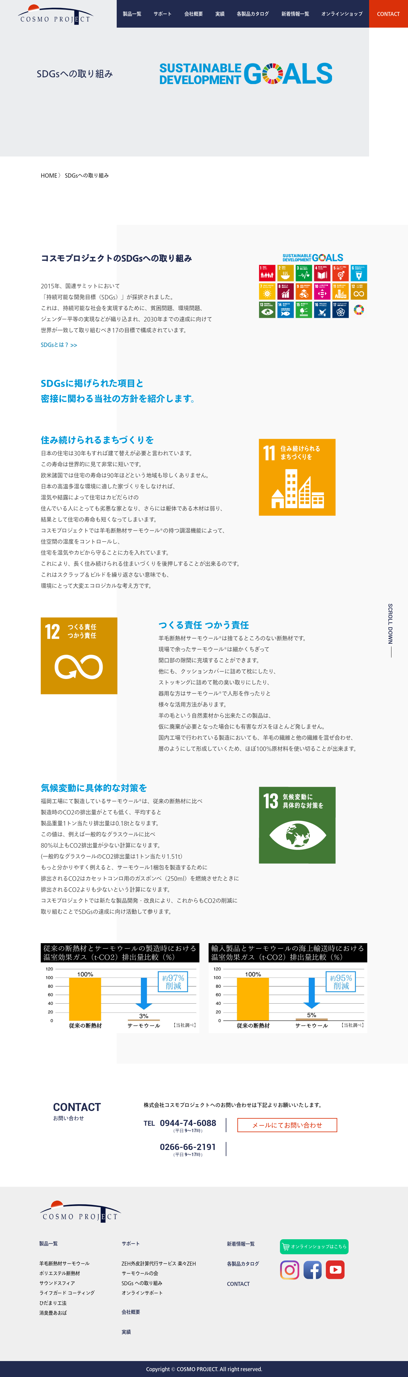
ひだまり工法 (52, 1303)
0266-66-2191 (188, 1147)
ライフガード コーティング (67, 1292)
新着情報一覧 (295, 13)
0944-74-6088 (188, 1123)
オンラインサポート (142, 1292)
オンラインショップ (342, 13)
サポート (162, 13)
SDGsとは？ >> (59, 344)
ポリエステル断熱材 (59, 1273)
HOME (49, 175)
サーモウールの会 (140, 1273)
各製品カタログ (253, 13)
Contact (388, 13)
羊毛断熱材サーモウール (64, 1263)
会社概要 (193, 13)
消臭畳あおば (53, 1312)
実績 (220, 13)
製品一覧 (132, 13)
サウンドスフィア (57, 1283)
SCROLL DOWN (390, 624)
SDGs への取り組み (142, 1283)
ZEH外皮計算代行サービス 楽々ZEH (159, 1263)
